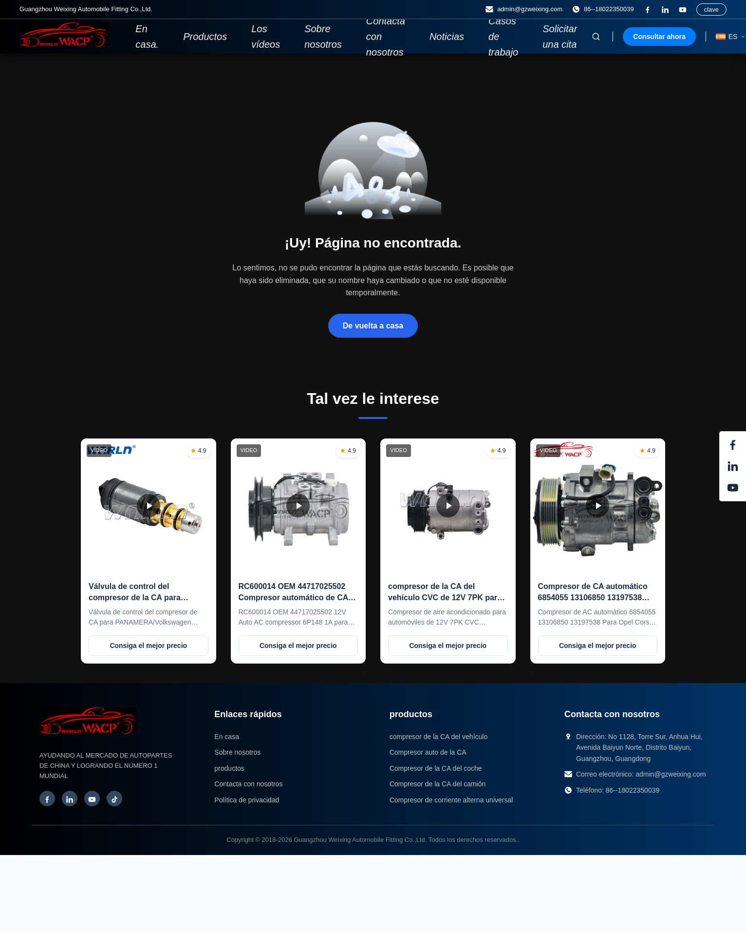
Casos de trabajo (503, 36)
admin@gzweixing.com (670, 774)
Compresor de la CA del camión (438, 784)
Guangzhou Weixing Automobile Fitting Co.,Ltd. (360, 839)
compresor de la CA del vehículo (439, 737)
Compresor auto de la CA (428, 752)
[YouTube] (683, 10)
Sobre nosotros (323, 36)
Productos (205, 36)
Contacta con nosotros (385, 36)
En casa (226, 737)
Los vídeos (265, 36)
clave (711, 9)
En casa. (147, 36)
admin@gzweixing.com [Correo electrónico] (523, 9)
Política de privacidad (246, 800)
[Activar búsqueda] (596, 36)
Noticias (446, 36)
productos (229, 768)
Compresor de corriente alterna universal (451, 800)
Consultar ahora (659, 36)
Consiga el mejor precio (148, 645)
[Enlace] (665, 10)
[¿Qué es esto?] (648, 10)
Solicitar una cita (559, 36)
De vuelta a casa (373, 326)
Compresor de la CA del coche (436, 768)
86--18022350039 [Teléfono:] (603, 9)
